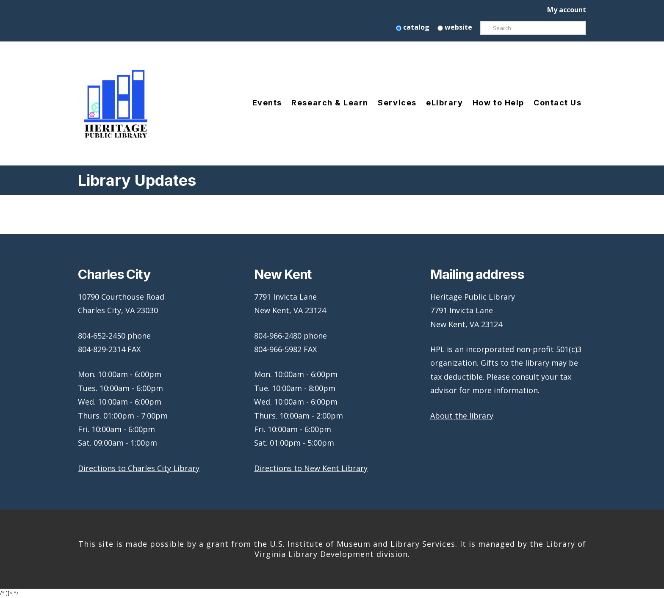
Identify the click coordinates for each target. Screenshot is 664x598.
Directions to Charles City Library (138, 468)
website (454, 27)
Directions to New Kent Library (311, 468)
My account (566, 9)
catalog (412, 27)
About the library (461, 416)
